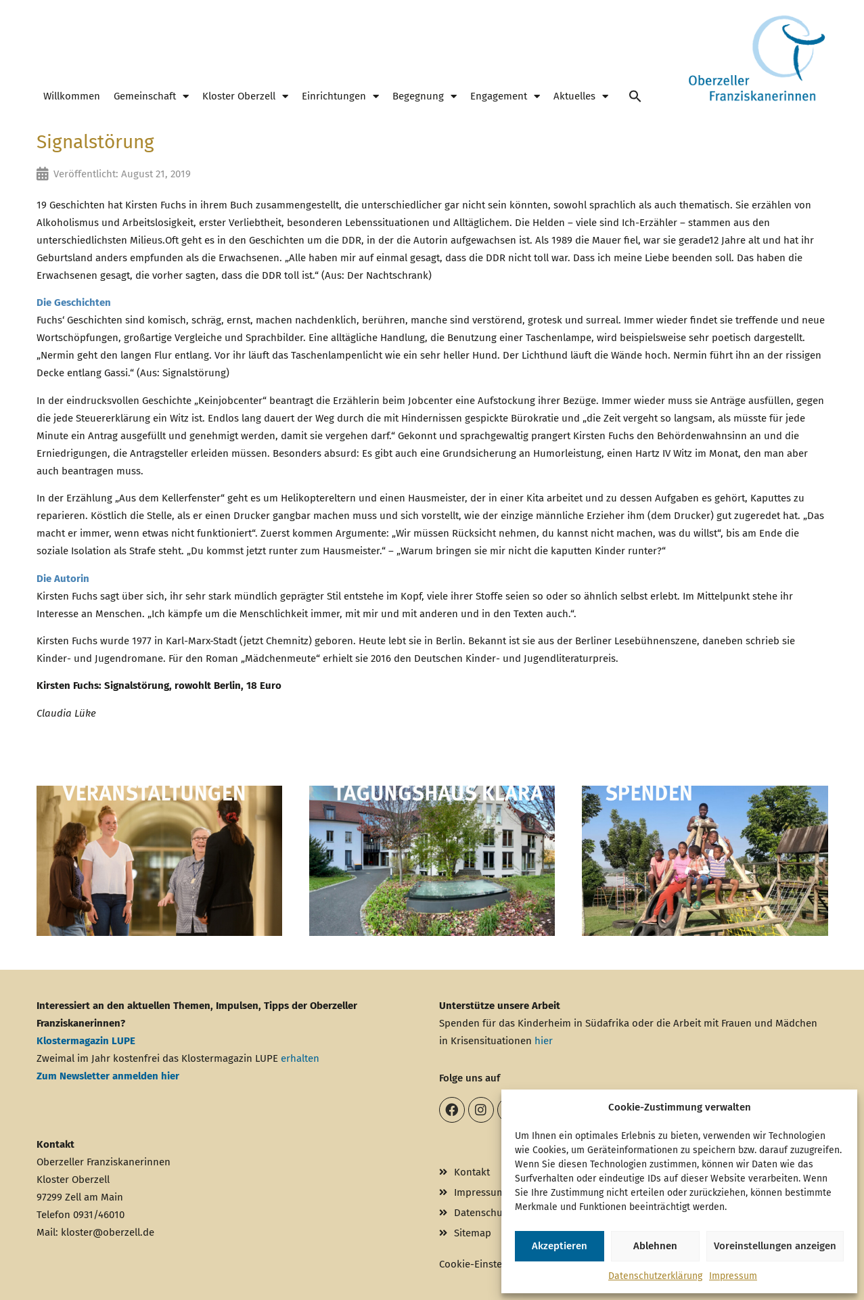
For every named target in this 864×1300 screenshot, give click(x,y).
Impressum (733, 1276)
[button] (635, 96)
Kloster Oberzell (245, 96)
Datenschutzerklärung (655, 1276)
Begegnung (424, 96)
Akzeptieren (559, 1246)
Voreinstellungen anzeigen (775, 1246)
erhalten (300, 1058)
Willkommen (71, 96)
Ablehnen (655, 1246)
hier (544, 1041)
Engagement (505, 96)
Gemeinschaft (151, 96)
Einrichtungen (340, 96)
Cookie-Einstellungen (488, 1264)
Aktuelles (580, 96)
